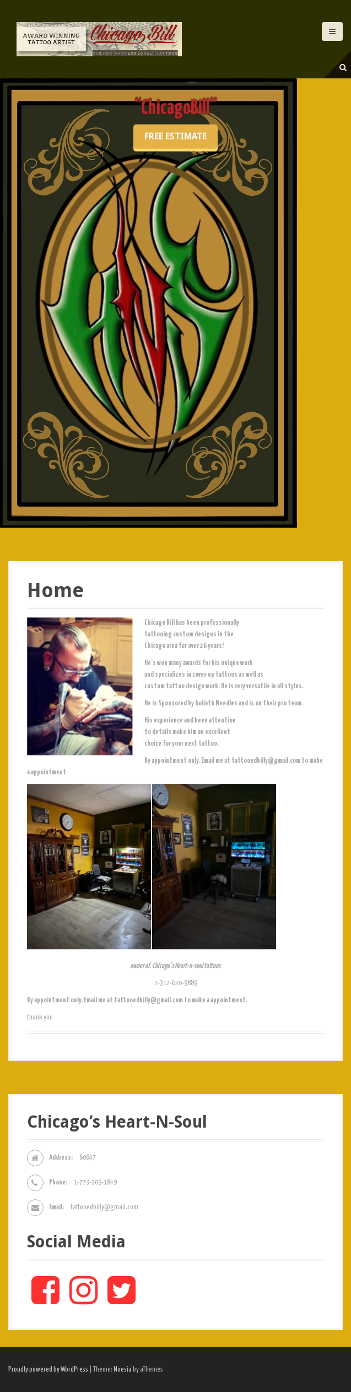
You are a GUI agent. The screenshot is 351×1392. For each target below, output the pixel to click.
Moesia (123, 1369)
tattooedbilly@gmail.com (104, 1207)
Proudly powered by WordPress (48, 1369)
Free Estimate (175, 208)
